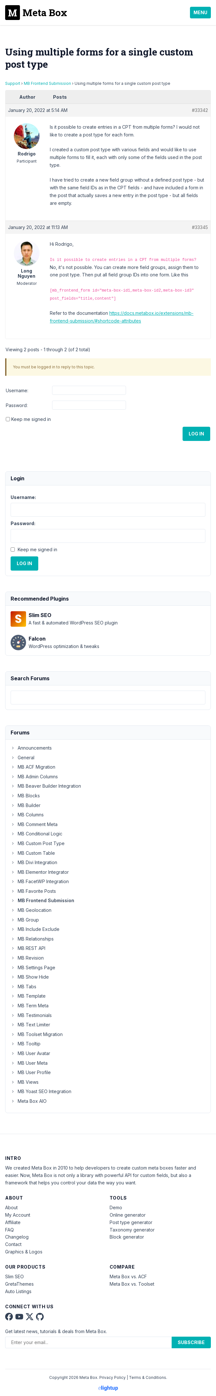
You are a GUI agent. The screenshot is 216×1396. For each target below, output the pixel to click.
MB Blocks (25, 795)
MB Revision (27, 958)
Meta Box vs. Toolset (132, 1284)
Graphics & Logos (23, 1251)
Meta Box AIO (29, 1101)
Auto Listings (18, 1291)
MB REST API (28, 948)
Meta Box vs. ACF (128, 1276)
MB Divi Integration (34, 862)
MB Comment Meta (34, 824)
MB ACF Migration (33, 767)
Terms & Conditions (147, 1377)
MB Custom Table (33, 853)
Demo (116, 1207)
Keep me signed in (31, 419)
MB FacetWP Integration (40, 881)
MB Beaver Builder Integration (46, 786)
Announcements (31, 748)
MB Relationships (32, 939)
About (11, 1207)
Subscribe (191, 1342)
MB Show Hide (30, 977)
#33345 (200, 227)
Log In (196, 433)
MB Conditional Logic (36, 833)
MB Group (25, 919)
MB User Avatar (30, 1053)
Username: (17, 390)
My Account (17, 1215)
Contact (13, 1244)
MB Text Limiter (30, 1024)
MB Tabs (23, 986)
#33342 (200, 110)
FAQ (9, 1229)
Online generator (128, 1215)
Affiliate (13, 1222)
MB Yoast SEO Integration (41, 1091)
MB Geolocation (31, 910)
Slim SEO (14, 1276)
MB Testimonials (31, 1015)
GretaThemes (19, 1284)
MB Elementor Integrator (40, 872)
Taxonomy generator (132, 1229)
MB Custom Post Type (38, 843)
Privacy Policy (112, 1377)
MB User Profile (31, 1072)
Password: (17, 405)
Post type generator (131, 1222)
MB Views (25, 1082)
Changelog (17, 1237)
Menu (200, 12)
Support (12, 83)
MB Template (28, 996)
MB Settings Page (33, 967)
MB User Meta (29, 1063)
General (22, 757)
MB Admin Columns (34, 776)
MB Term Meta (30, 1005)
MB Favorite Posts (33, 891)
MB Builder (25, 805)
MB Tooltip (25, 1043)
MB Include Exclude (35, 929)
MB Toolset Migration (37, 1034)
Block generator (127, 1237)
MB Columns (27, 814)
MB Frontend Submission (47, 83)
